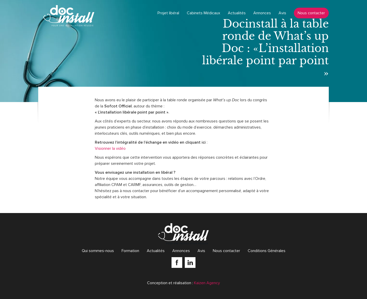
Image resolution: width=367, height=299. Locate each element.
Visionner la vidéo (110, 148)
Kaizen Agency (207, 282)
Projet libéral (168, 13)
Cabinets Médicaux (203, 13)
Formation (130, 250)
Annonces (262, 13)
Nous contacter (311, 13)
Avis (282, 13)
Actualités (237, 13)
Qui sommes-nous (98, 250)
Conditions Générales (266, 250)
